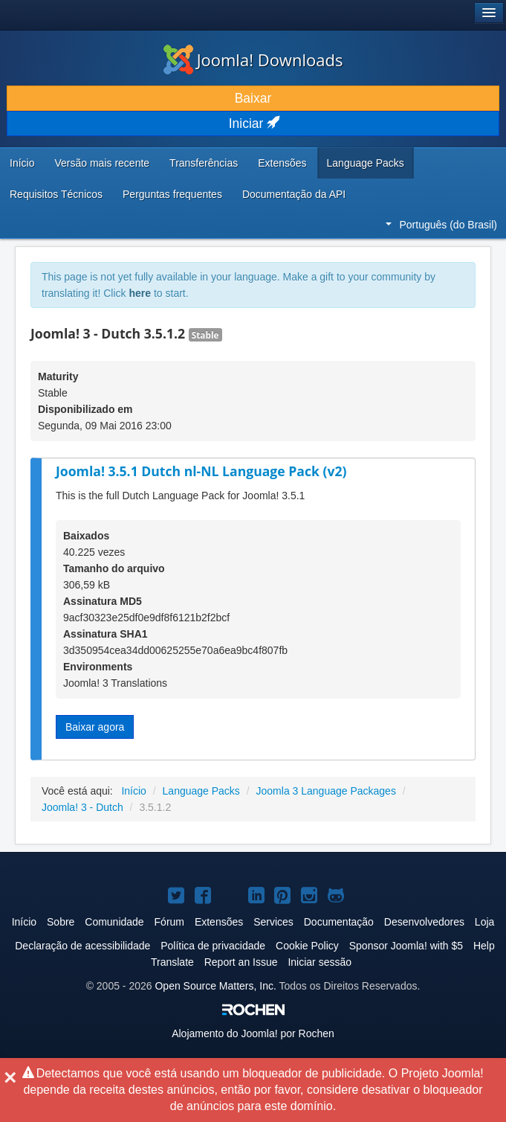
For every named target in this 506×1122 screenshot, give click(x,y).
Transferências (203, 163)
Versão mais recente (101, 163)
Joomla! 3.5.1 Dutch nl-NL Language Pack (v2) (201, 471)
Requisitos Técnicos (56, 194)
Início (22, 163)
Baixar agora (94, 727)
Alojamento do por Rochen (253, 1033)
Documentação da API (294, 194)
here (140, 293)
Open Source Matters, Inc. (215, 986)
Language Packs (365, 163)
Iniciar (253, 123)
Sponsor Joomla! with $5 (406, 946)
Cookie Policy (307, 946)
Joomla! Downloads (253, 59)
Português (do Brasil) (441, 225)
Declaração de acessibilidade (82, 946)
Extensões (282, 163)
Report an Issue (241, 962)
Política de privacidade (212, 946)
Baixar (253, 98)
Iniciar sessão (319, 962)
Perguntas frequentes (172, 194)
